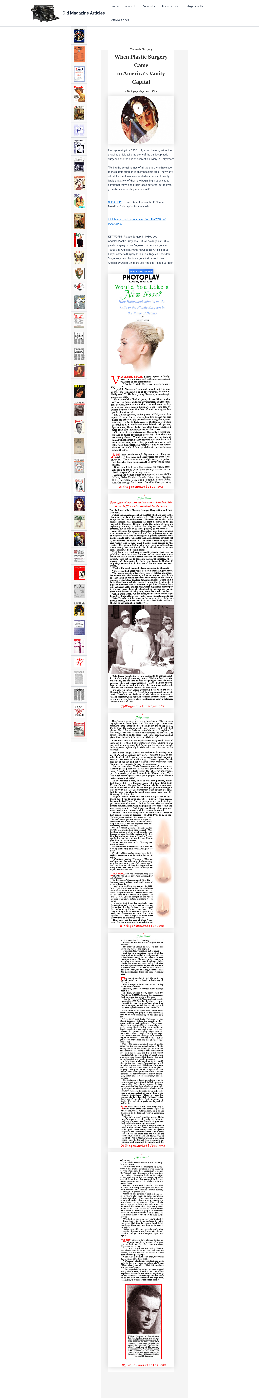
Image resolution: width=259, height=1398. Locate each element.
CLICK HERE (115, 201)
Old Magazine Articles (83, 12)
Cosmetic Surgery (141, 48)
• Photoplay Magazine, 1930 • (141, 90)
